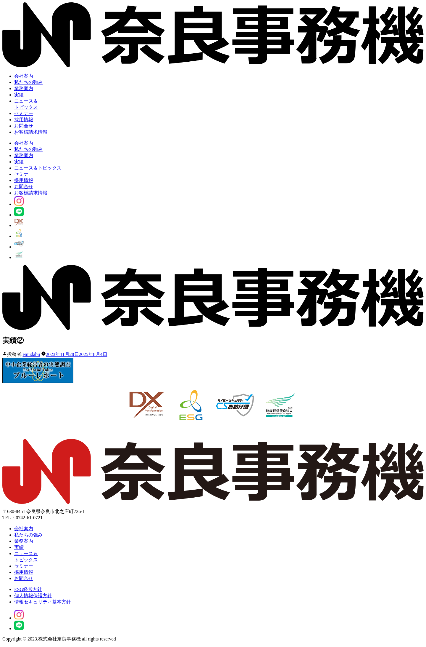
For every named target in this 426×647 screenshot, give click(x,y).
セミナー (23, 113)
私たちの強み (28, 82)
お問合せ (23, 125)
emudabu (31, 354)
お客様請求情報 (30, 132)
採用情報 (23, 119)
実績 (19, 94)
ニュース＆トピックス (38, 167)
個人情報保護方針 (33, 595)
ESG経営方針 (28, 589)
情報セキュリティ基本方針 (42, 601)
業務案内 (23, 88)
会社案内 (23, 76)
